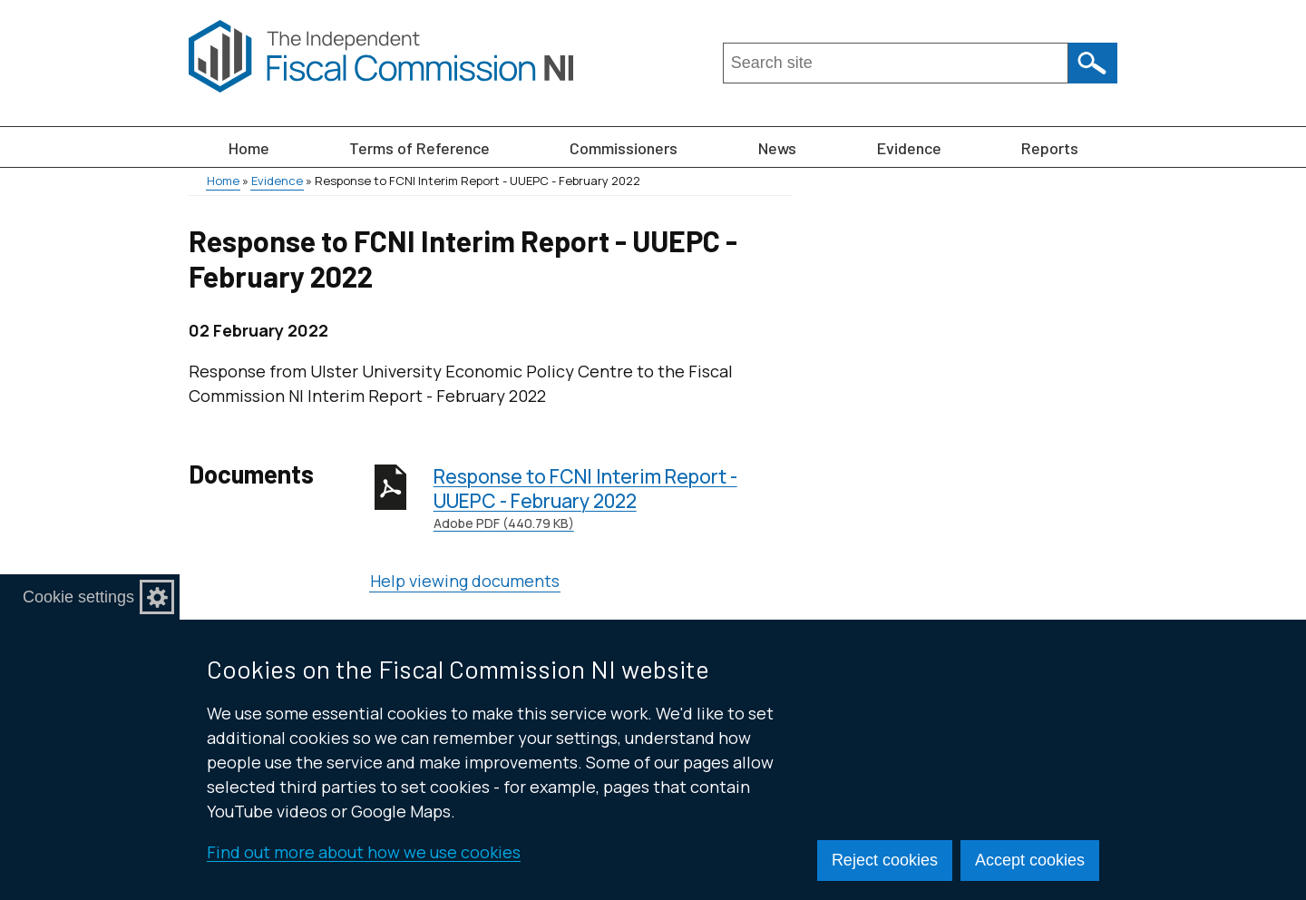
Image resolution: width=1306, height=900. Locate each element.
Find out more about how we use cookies (364, 852)
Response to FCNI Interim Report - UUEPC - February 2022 (613, 499)
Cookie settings (78, 597)
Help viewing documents (465, 581)
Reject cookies (885, 860)
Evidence (909, 148)
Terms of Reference (419, 148)
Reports (1049, 148)
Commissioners (623, 148)
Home (249, 148)
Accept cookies (1030, 860)
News (777, 148)
